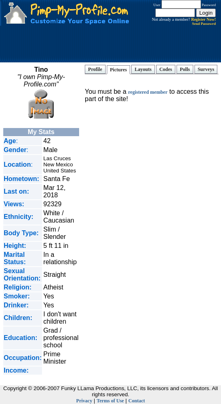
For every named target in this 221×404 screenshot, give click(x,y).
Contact (136, 401)
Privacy (84, 401)
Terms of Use (110, 401)
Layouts (143, 69)
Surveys (206, 69)
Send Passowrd (204, 24)
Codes (165, 69)
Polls (185, 69)
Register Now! (203, 19)
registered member (148, 92)
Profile (95, 69)
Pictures (118, 70)
